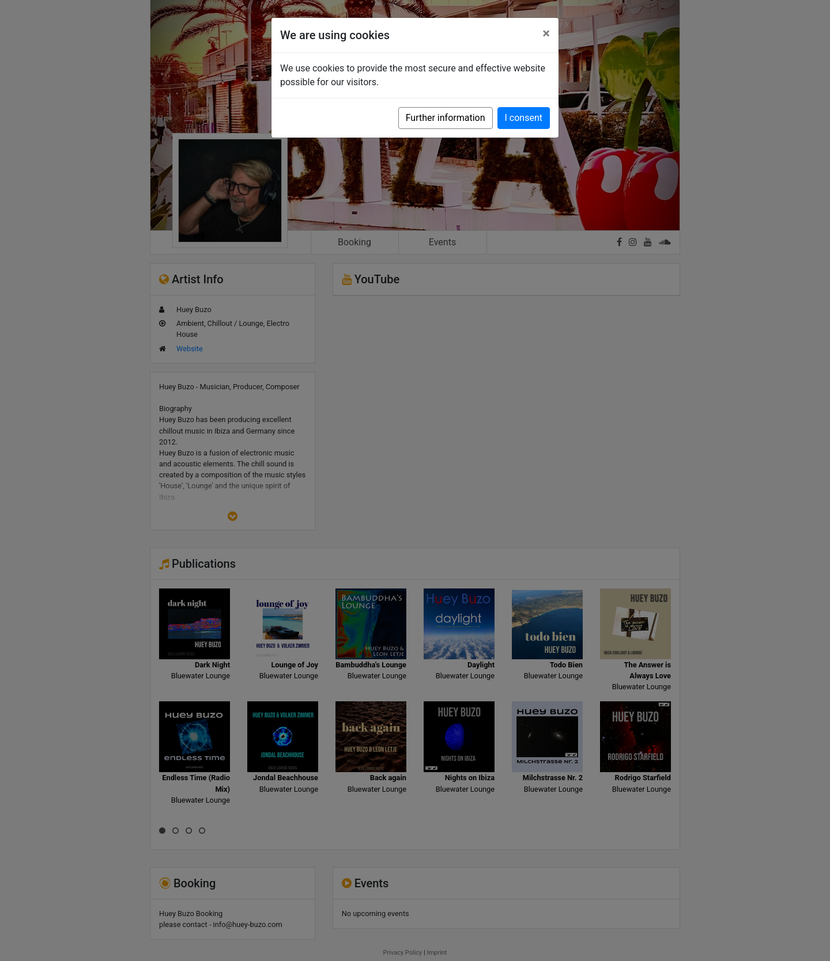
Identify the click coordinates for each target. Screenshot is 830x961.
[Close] (546, 33)
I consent (523, 117)
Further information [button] (445, 117)
